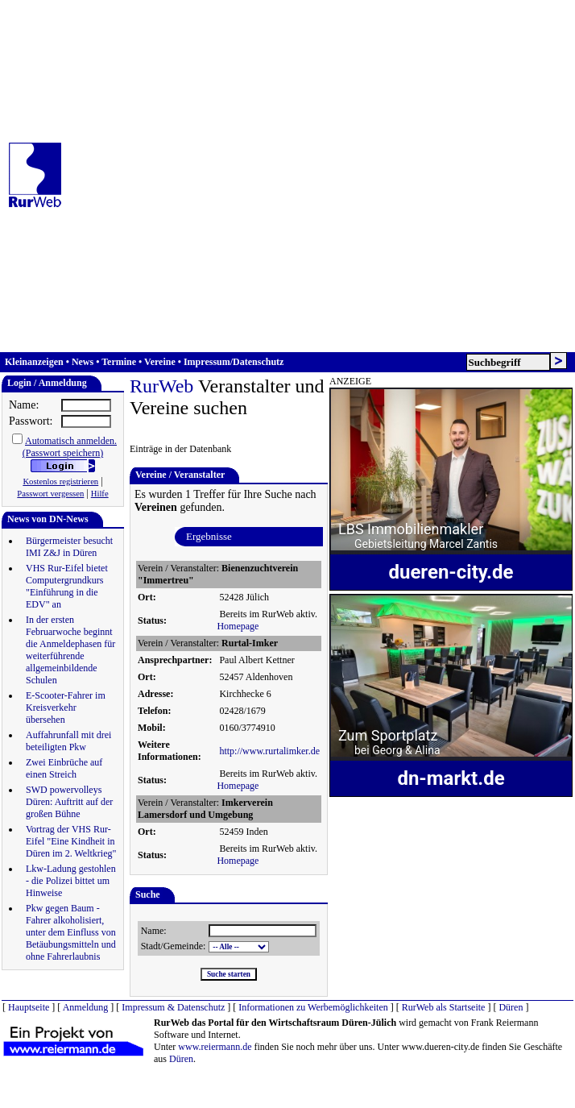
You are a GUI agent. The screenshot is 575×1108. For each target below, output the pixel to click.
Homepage (238, 626)
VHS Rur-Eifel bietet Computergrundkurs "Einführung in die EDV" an (67, 586)
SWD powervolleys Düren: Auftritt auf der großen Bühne (69, 802)
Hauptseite (28, 1007)
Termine (118, 361)
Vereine (160, 361)
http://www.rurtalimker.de (269, 751)
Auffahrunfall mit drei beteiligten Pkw (68, 741)
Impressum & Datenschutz (173, 1007)
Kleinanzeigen (34, 361)
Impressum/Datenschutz (233, 361)
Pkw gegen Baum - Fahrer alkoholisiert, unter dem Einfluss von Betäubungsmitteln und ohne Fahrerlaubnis (71, 932)
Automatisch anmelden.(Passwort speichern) (70, 447)
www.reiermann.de (214, 1046)
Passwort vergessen (50, 493)
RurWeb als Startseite (444, 1007)
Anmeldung (86, 1007)
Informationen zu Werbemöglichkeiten (312, 1007)
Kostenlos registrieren (60, 481)
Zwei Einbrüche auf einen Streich (64, 768)
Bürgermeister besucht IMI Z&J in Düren (69, 546)
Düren (510, 1007)
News (82, 361)
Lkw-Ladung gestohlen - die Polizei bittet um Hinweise (71, 880)
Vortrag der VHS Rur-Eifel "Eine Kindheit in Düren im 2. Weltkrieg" (71, 841)
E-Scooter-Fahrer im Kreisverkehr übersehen (65, 707)
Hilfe (100, 493)
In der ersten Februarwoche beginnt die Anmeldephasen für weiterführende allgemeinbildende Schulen (70, 650)
